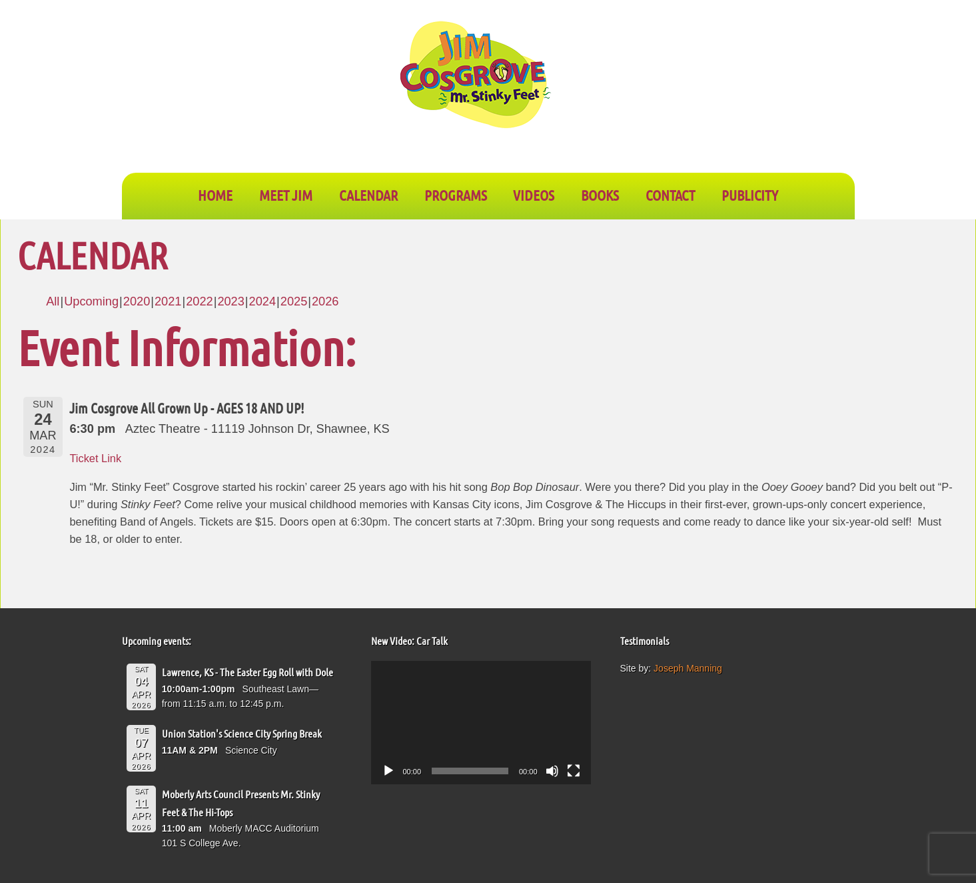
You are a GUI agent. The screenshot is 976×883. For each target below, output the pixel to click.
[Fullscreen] (573, 771)
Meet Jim (285, 194)
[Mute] (552, 771)
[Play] (388, 771)
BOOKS (600, 194)
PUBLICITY (750, 194)
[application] (481, 723)
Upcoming (91, 301)
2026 (325, 301)
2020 (136, 301)
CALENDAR (368, 194)
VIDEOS (533, 194)
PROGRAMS (455, 194)
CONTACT (670, 194)
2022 (199, 301)
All (52, 301)
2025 (293, 301)
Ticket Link (95, 458)
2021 (168, 301)
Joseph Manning (688, 668)
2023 (230, 301)
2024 (262, 301)
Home (215, 194)
